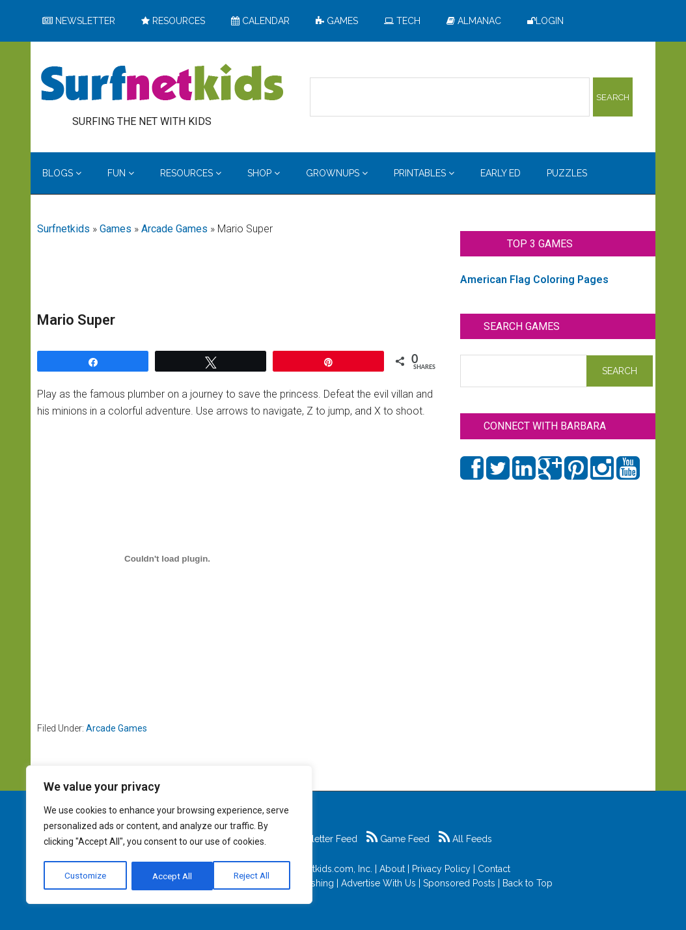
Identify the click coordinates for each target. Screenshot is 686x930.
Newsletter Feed (316, 839)
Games (115, 229)
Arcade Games (174, 229)
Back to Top (527, 883)
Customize (85, 876)
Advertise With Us (378, 883)
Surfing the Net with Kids (162, 84)
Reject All (171, 876)
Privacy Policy (441, 869)
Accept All (254, 876)
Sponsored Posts (459, 883)
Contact (494, 869)
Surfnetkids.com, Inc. (329, 869)
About (392, 869)
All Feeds (465, 839)
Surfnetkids (63, 229)
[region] (169, 835)
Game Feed (398, 839)
